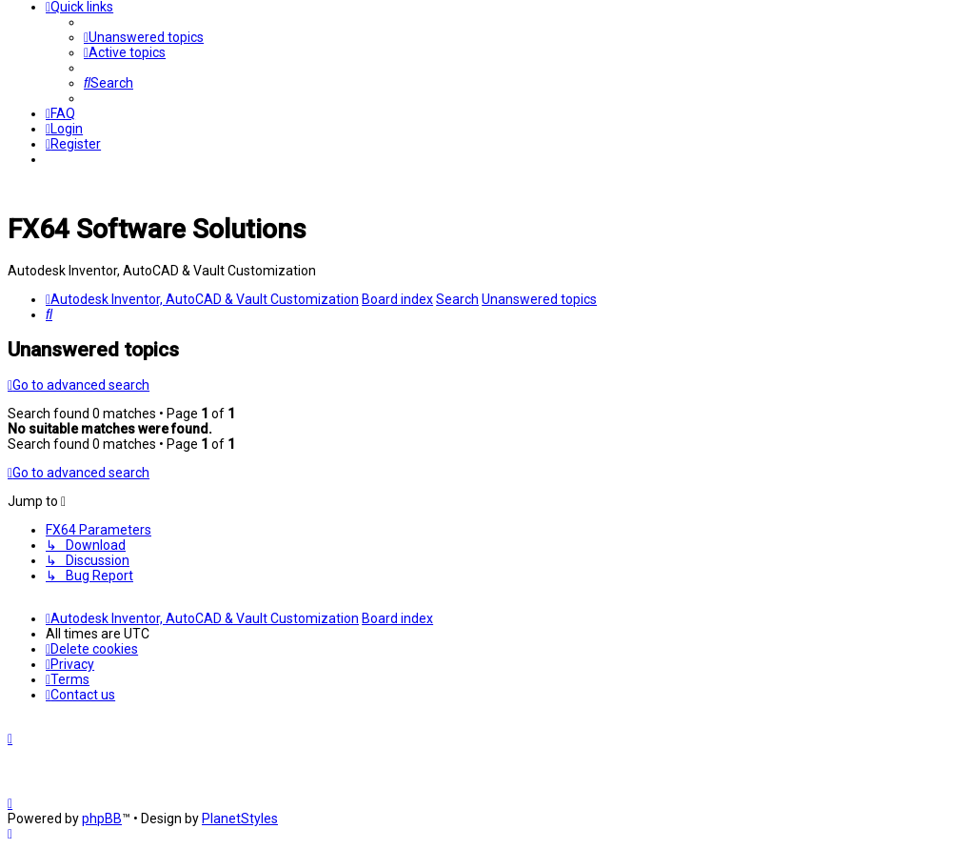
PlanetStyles (240, 818)
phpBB (102, 818)
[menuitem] (144, 37)
